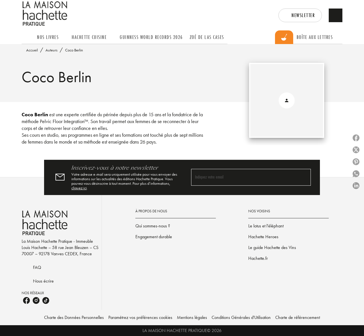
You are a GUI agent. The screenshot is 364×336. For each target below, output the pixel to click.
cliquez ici (79, 187)
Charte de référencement (297, 317)
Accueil (32, 50)
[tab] (28, 37)
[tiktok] (46, 300)
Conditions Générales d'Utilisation (241, 317)
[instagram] (36, 300)
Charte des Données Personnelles (74, 317)
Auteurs (51, 50)
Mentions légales (192, 317)
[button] (300, 15)
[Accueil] (45, 13)
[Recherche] (335, 15)
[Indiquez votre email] (244, 177)
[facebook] (26, 300)
